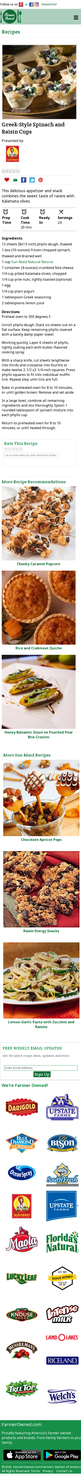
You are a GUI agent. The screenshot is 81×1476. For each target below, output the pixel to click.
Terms (35, 1471)
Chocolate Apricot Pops (41, 839)
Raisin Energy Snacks (41, 931)
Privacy (48, 1471)
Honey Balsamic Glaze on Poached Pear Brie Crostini (39, 734)
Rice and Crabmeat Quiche (39, 648)
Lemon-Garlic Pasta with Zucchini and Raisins (41, 1024)
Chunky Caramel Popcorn (38, 564)
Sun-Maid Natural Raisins (32, 261)
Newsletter (49, 4)
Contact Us (64, 1471)
